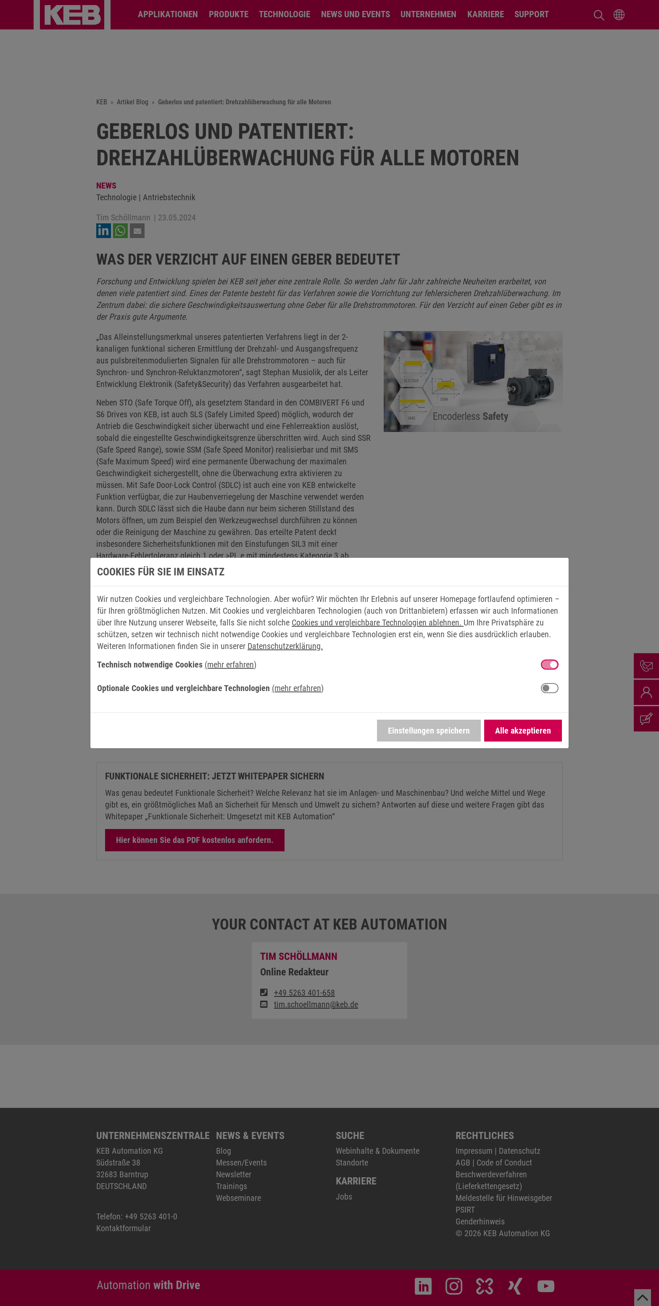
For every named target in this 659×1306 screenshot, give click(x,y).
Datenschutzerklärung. (285, 646)
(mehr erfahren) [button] (230, 665)
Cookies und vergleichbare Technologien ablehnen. (378, 622)
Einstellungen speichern (429, 731)
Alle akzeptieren (523, 731)
